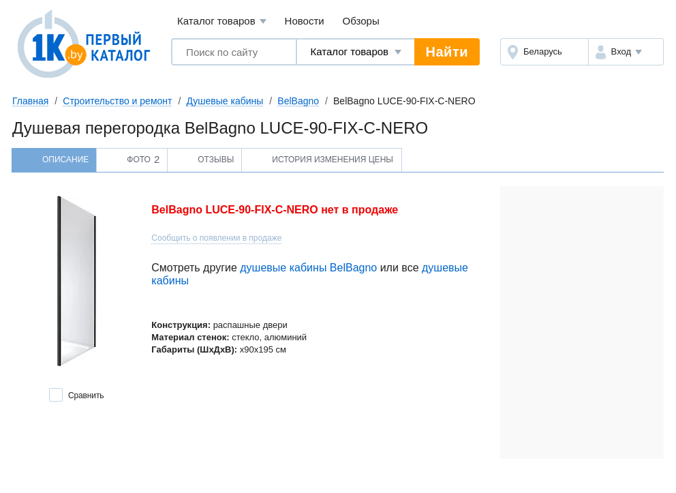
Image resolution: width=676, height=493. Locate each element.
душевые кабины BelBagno (308, 267)
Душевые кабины (224, 100)
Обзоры (361, 21)
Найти (447, 51)
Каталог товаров (221, 21)
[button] (626, 52)
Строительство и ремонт (117, 100)
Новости (304, 21)
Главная (30, 100)
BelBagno (298, 100)
